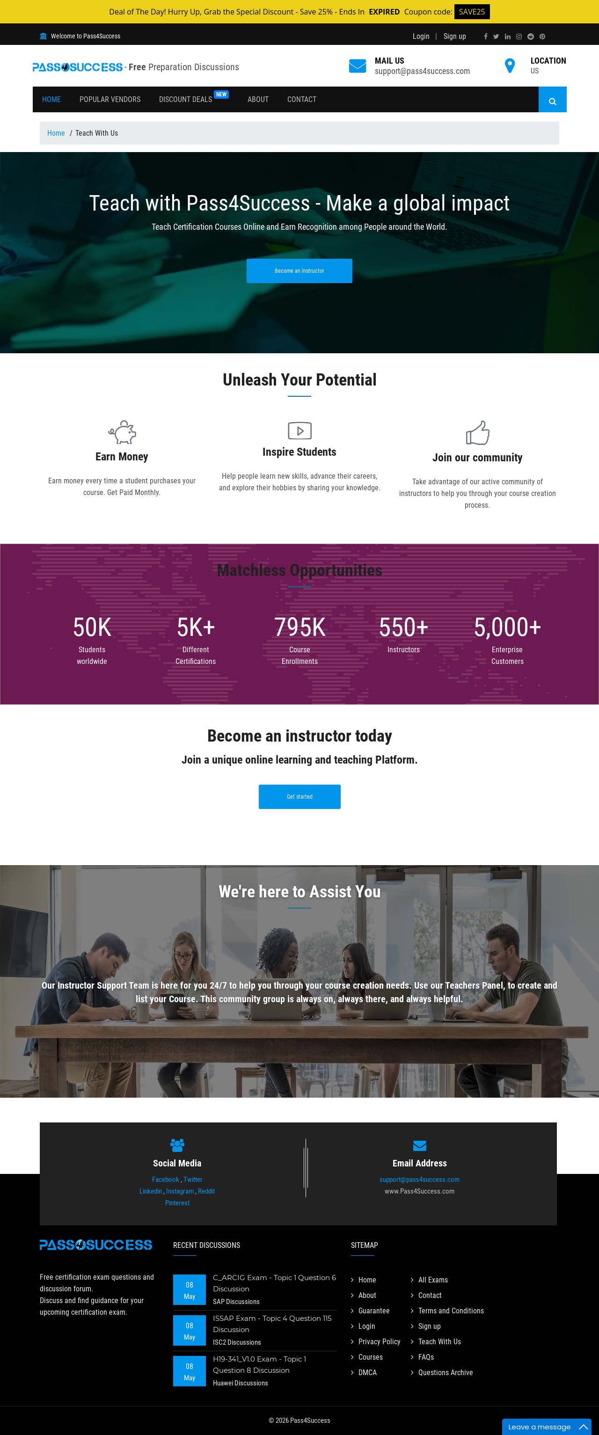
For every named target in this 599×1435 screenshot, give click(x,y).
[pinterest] (542, 36)
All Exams (429, 1279)
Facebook (165, 1179)
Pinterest (177, 1203)
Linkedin (150, 1191)
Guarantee (370, 1310)
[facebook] (486, 36)
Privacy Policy (376, 1341)
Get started (300, 797)
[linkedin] (508, 36)
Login (421, 36)
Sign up (455, 36)
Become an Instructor (299, 271)
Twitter (193, 1179)
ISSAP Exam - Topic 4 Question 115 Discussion (272, 1324)
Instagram (180, 1191)
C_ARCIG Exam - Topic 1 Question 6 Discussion (274, 1283)
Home (51, 99)
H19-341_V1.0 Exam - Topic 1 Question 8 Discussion (260, 1365)
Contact (301, 99)
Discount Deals (194, 97)
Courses (367, 1357)
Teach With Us (436, 1341)
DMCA (364, 1372)
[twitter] (496, 36)
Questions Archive (442, 1372)
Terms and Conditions (447, 1310)
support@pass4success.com (422, 71)
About (258, 99)
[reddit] (530, 36)
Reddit (206, 1191)
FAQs (422, 1357)
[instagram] (519, 36)
